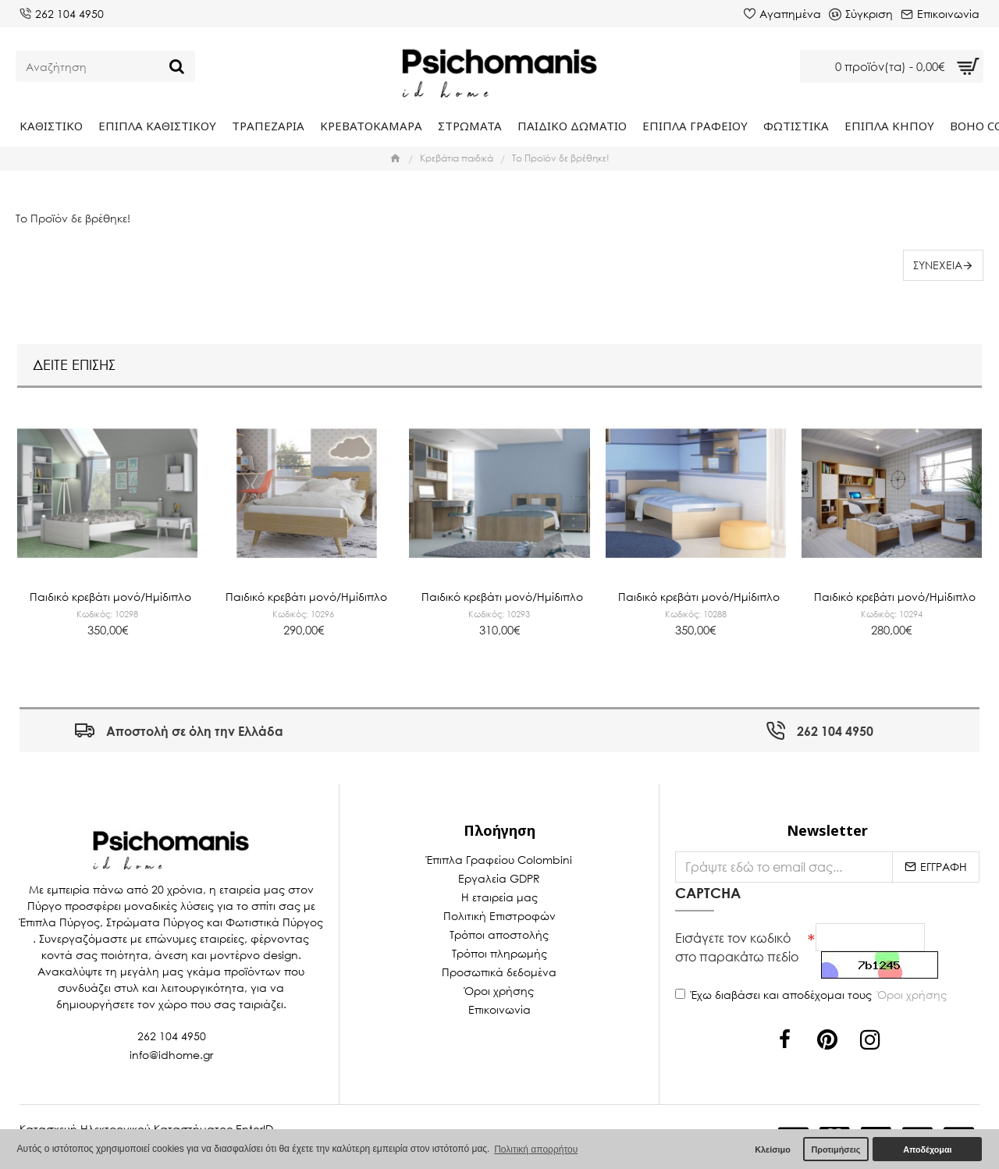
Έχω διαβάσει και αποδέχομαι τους (812, 998)
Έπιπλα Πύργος (60, 920)
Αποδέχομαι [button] (927, 1149)
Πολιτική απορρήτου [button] (536, 1149)
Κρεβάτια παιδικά (456, 158)
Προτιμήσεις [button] (835, 1149)
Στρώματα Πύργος (155, 920)
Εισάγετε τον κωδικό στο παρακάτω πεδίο (736, 945)
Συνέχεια (935, 265)
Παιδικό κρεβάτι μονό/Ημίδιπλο (110, 582)
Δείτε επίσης (74, 355)
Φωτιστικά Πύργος (274, 920)
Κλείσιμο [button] (773, 1149)
